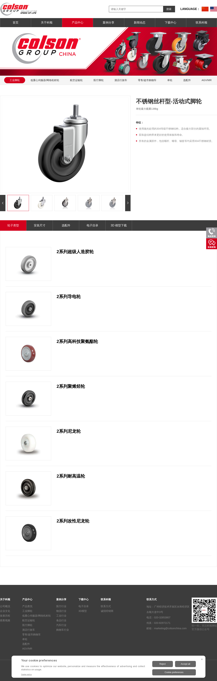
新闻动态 (139, 22)
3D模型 (82, 611)
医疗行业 (61, 606)
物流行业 (61, 611)
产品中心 (77, 22)
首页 (15, 22)
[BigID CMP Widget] (108, 667)
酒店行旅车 (120, 80)
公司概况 (5, 606)
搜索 (168, 9)
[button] (2, 203)
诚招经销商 (107, 611)
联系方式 (106, 606)
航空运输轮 (76, 80)
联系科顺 (201, 22)
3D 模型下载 (119, 225)
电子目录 (92, 225)
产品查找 (27, 606)
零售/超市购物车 (147, 80)
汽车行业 (61, 625)
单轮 (169, 80)
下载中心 (170, 22)
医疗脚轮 (98, 80)
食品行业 (61, 620)
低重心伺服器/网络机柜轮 (45, 80)
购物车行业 (62, 629)
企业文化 (5, 611)
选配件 (187, 80)
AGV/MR (27, 648)
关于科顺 (46, 22)
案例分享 (108, 22)
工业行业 (61, 615)
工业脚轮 (15, 80)
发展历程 (5, 615)
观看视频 (5, 620)
